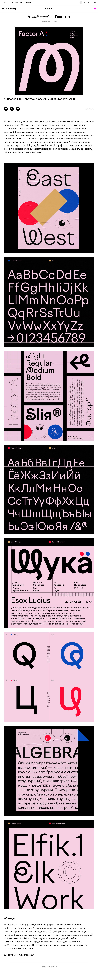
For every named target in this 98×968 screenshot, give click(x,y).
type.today (9, 8)
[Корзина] (89, 2)
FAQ (21, 2)
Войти (94, 2)
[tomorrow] (94, 8)
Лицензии (14, 2)
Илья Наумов (11, 925)
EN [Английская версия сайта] (84, 2)
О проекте (5, 2)
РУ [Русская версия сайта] (81, 2)
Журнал (28, 2)
